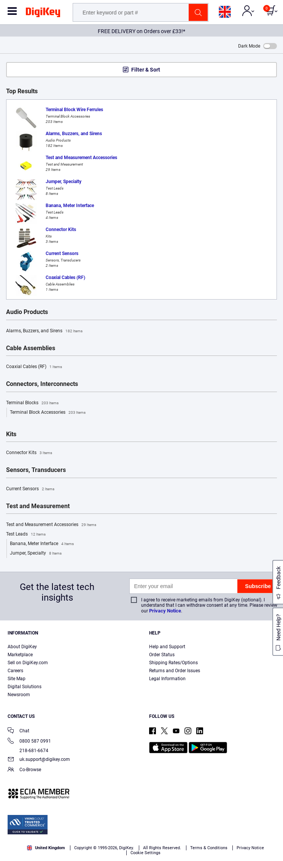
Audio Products (27, 312)
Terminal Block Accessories (48, 412)
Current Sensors (30, 489)
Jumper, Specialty (36, 553)
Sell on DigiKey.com (28, 662)
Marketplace (20, 654)
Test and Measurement (38, 506)
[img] (43, 14)
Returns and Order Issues (174, 670)
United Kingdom (46, 847)
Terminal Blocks (32, 403)
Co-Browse (24, 770)
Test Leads (26, 534)
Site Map (16, 678)
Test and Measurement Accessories (51, 524)
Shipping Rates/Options (173, 662)
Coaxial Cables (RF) (34, 367)
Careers (15, 670)
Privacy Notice (165, 611)
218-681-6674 (28, 750)
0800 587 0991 (29, 741)
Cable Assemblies (30, 348)
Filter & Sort (145, 70)
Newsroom (19, 694)
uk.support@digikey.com (39, 760)
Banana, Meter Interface (42, 543)
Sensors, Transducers (36, 470)
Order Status (162, 654)
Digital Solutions (24, 686)
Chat (18, 731)
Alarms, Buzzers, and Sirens (44, 331)
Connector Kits (29, 453)
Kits (11, 434)
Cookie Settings (145, 852)
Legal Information (167, 678)
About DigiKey (22, 646)
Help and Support (167, 646)
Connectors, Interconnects (42, 384)
